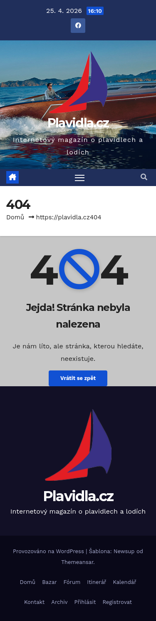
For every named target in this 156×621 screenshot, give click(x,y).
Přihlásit (85, 602)
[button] (144, 177)
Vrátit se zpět (78, 378)
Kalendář (124, 582)
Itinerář (96, 582)
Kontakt (34, 602)
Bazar (49, 582)
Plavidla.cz (78, 123)
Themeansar (77, 562)
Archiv (59, 602)
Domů (15, 217)
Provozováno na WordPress (49, 551)
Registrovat (117, 602)
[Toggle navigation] (80, 178)
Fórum (72, 582)
